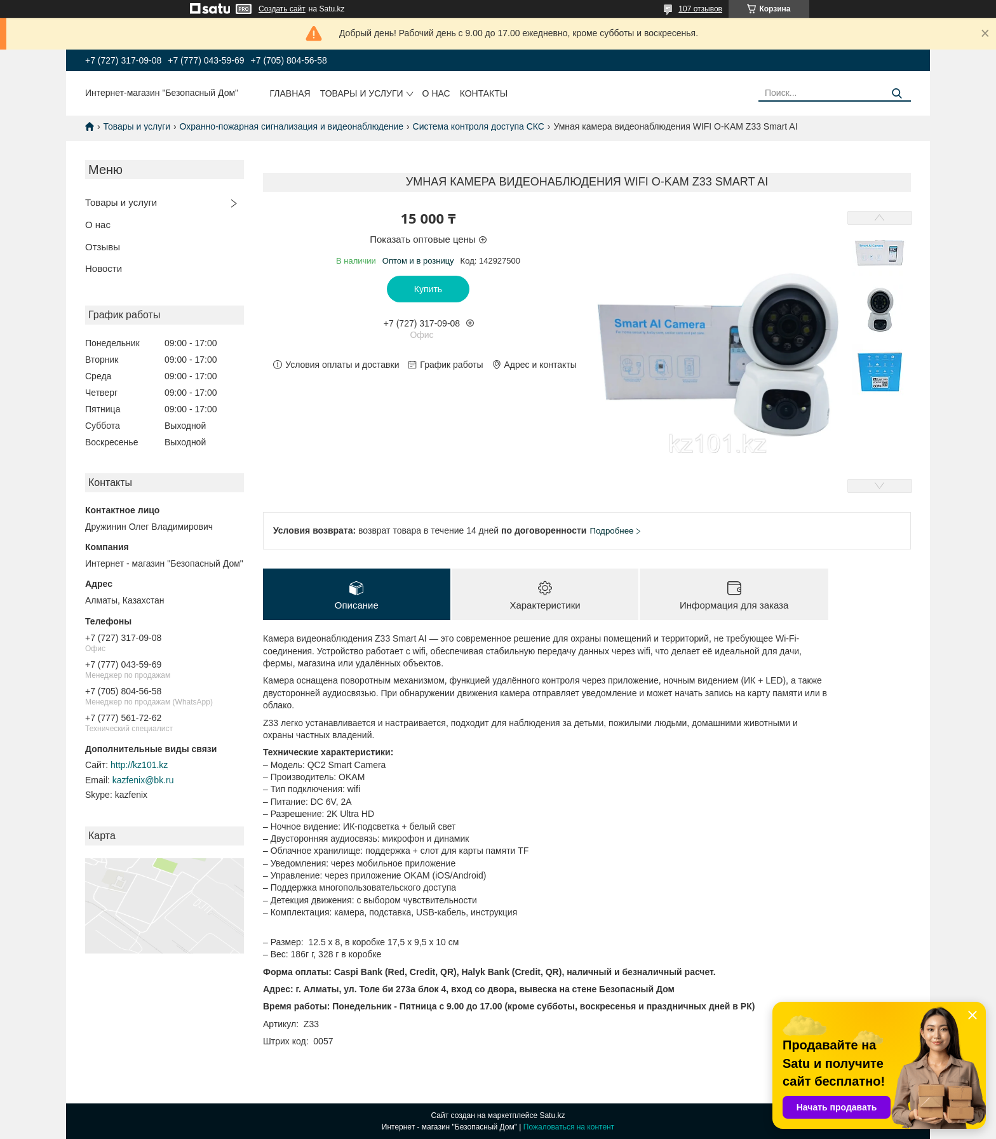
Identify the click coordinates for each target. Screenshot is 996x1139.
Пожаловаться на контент (568, 1126)
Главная (290, 93)
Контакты (484, 93)
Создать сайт (282, 8)
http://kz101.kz (139, 765)
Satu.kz (552, 1115)
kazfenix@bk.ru (143, 780)
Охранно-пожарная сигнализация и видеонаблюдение (292, 126)
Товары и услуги (361, 93)
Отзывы (102, 246)
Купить (428, 289)
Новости (103, 268)
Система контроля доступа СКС (478, 126)
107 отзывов (700, 8)
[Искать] (896, 94)
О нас (436, 93)
